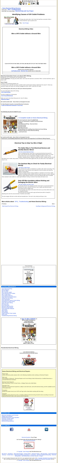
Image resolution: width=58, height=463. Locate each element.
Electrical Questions (26, 437)
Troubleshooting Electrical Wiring (9, 315)
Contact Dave (10, 454)
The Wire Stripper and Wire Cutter (26, 184)
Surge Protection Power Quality (9, 313)
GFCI (9, 9)
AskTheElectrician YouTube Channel (30, 455)
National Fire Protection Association (43, 459)
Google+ (41, 455)
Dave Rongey (26, 23)
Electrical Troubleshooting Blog (44, 454)
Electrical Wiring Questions (8, 421)
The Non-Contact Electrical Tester (26, 152)
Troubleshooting (23, 201)
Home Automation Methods (8, 308)
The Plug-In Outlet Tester (24, 167)
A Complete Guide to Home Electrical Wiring (33, 118)
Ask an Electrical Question (29, 440)
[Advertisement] (28, 225)
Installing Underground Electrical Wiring (45, 206)
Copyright (20, 451)
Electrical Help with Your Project (24, 11)
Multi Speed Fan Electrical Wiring (10, 206)
